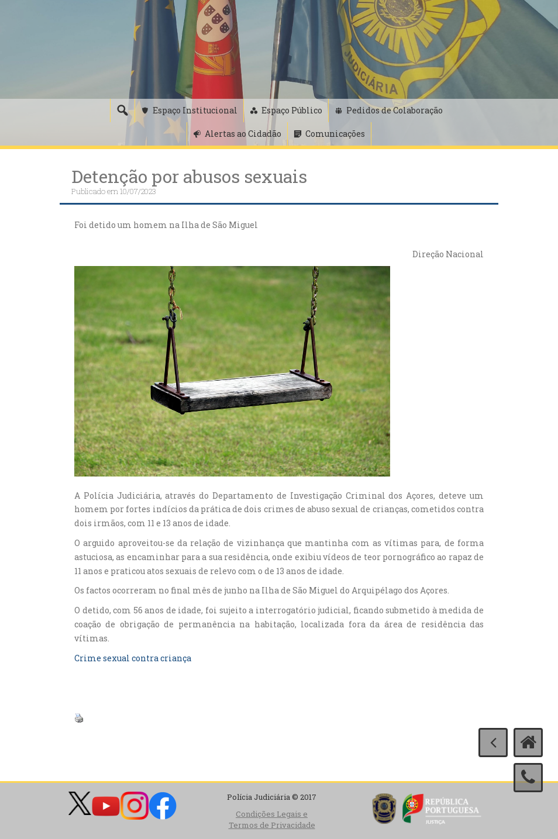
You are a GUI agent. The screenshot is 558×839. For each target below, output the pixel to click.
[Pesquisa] (122, 110)
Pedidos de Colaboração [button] (394, 110)
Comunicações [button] (335, 133)
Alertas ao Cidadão (243, 133)
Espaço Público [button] (291, 110)
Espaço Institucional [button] (195, 110)
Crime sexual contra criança (132, 658)
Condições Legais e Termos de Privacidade (272, 819)
